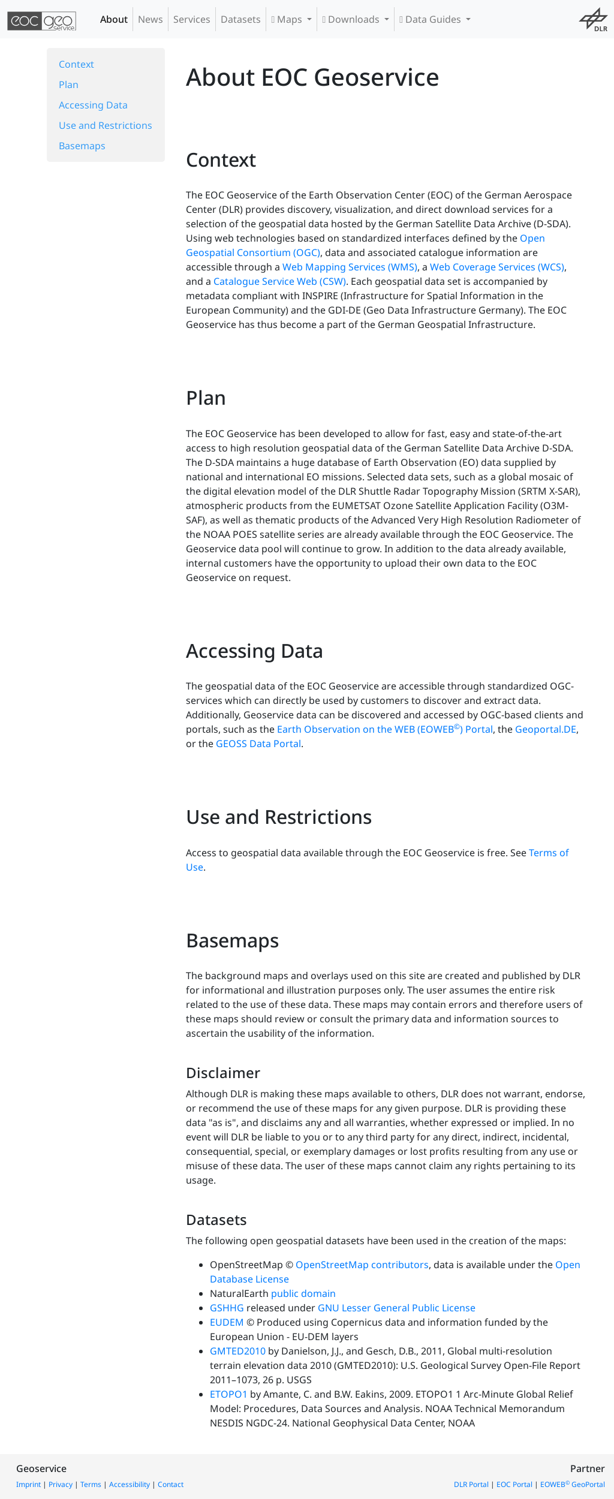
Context (76, 64)
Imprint (28, 1484)
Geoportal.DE (545, 729)
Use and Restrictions (105, 125)
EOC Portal (514, 1484)
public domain (303, 1293)
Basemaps (82, 145)
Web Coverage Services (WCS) (497, 266)
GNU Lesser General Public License (396, 1307)
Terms (90, 1484)
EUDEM (227, 1322)
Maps (288, 19)
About (114, 19)
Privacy (61, 1484)
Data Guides (431, 19)
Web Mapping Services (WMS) (349, 266)
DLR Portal (471, 1484)
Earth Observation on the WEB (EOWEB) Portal (385, 729)
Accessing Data (93, 105)
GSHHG (227, 1307)
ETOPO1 (229, 1394)
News (150, 19)
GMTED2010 (238, 1350)
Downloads (352, 19)
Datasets (241, 19)
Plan (69, 84)
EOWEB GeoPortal (572, 1484)
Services (191, 19)
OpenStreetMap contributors (362, 1264)
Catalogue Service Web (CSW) (279, 281)
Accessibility (129, 1484)
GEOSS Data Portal (258, 743)
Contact (170, 1484)
